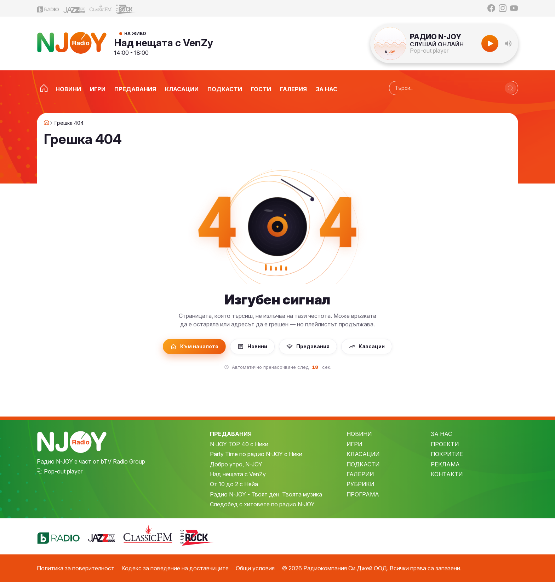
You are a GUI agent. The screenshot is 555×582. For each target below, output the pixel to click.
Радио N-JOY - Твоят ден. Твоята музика (266, 494)
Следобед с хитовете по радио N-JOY (262, 504)
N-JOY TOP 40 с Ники (239, 444)
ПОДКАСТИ (363, 464)
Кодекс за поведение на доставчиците (175, 568)
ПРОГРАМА (363, 494)
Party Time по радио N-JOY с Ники (256, 454)
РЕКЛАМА (445, 464)
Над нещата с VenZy (163, 42)
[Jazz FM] (74, 8)
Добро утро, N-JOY (236, 464)
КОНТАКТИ (447, 474)
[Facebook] (491, 8)
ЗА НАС (441, 434)
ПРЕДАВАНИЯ (231, 434)
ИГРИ (354, 444)
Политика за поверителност (75, 568)
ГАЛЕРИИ (360, 474)
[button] (508, 43)
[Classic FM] (100, 8)
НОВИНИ (359, 434)
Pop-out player (429, 50)
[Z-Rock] (126, 8)
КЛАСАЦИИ (363, 454)
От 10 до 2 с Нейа (234, 484)
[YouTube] (514, 8)
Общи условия (255, 568)
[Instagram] (502, 8)
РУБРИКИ (360, 484)
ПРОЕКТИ (445, 444)
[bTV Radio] (48, 8)
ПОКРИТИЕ (447, 454)
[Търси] (510, 88)
